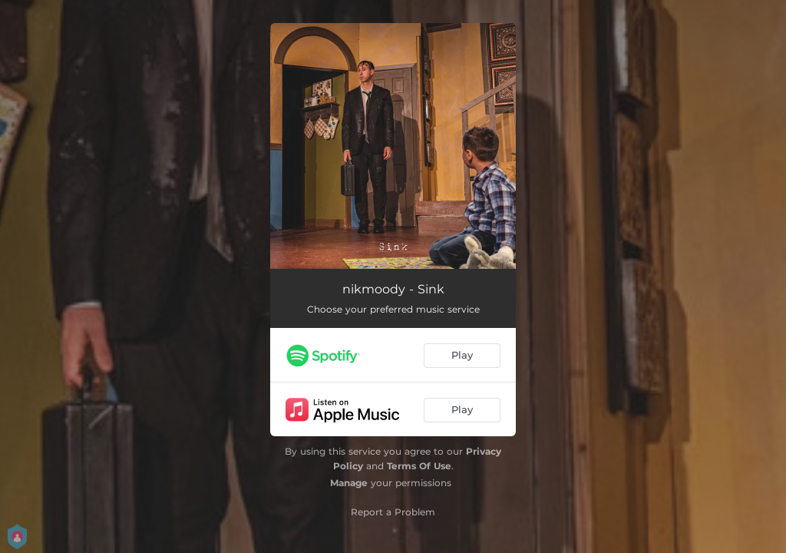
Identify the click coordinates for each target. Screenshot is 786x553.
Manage (349, 482)
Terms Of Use (419, 466)
